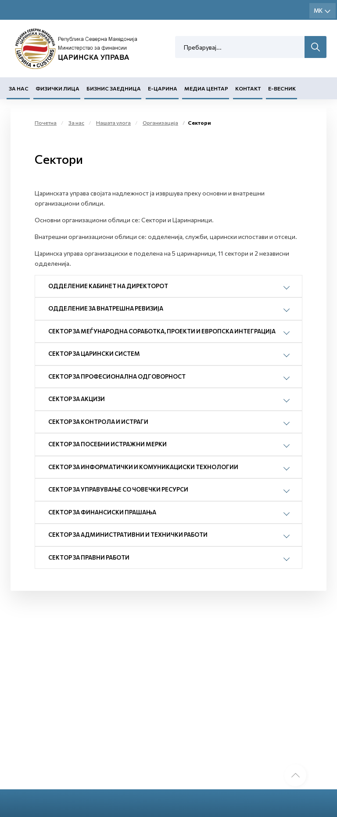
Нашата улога (113, 122)
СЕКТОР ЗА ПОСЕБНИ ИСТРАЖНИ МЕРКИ (107, 444)
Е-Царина (162, 88)
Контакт (248, 88)
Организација (160, 122)
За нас (19, 88)
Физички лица (57, 88)
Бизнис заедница (113, 88)
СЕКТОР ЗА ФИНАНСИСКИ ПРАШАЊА (102, 512)
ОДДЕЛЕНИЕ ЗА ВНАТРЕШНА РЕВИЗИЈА (105, 308)
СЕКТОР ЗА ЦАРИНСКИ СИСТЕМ (94, 353)
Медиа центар (206, 88)
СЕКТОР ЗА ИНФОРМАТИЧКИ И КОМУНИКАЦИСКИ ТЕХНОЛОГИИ (143, 466)
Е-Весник (282, 88)
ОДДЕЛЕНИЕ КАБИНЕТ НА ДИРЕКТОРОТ (108, 285)
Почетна (46, 122)
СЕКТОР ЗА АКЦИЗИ (76, 398)
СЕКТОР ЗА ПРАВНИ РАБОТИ (88, 557)
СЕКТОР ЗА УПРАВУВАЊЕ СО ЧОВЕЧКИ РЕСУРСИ (118, 489)
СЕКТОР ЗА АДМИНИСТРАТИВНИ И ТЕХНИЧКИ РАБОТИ (128, 534)
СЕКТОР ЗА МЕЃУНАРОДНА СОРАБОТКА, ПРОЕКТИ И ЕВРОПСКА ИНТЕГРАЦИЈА (162, 331)
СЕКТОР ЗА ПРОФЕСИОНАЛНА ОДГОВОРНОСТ (117, 376)
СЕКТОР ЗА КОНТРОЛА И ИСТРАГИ (98, 421)
